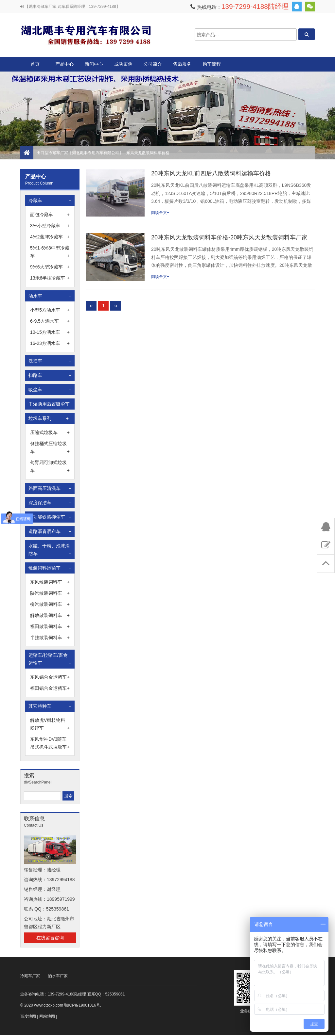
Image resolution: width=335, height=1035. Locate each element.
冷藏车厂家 (30, 976)
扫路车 (49, 375)
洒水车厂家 (58, 976)
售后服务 (182, 64)
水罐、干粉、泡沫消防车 (49, 550)
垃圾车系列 (48, 418)
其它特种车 (49, 706)
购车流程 (212, 64)
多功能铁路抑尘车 (49, 517)
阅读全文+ (160, 212)
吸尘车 (49, 390)
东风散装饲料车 (50, 582)
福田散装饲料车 (50, 626)
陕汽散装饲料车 (50, 593)
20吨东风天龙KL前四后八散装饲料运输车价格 (211, 173)
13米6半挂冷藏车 (50, 278)
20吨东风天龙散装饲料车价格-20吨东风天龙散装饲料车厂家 (229, 237)
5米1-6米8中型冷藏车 (50, 252)
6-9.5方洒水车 (50, 321)
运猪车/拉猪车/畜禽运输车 (49, 660)
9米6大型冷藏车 (50, 267)
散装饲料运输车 (49, 568)
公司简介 (153, 64)
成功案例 (123, 64)
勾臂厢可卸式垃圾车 (50, 467)
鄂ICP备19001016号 (82, 1005)
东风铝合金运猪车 (50, 677)
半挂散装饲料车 (50, 637)
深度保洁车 (49, 503)
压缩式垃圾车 (50, 432)
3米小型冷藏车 (50, 226)
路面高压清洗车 (49, 488)
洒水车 (49, 296)
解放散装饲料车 (50, 615)
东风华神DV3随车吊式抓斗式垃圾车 (50, 743)
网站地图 (47, 1016)
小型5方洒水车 (50, 310)
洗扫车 (49, 361)
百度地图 (28, 1016)
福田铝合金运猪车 (50, 688)
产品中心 (64, 66)
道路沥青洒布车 (49, 531)
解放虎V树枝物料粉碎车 (50, 725)
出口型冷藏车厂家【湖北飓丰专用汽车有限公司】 (85, 34)
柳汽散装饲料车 (50, 604)
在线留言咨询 (50, 937)
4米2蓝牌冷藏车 (50, 237)
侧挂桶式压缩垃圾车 (50, 448)
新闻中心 (94, 64)
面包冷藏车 (50, 214)
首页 (35, 64)
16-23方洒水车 (50, 343)
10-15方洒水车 (50, 332)
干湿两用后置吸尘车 (49, 405)
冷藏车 (49, 200)
